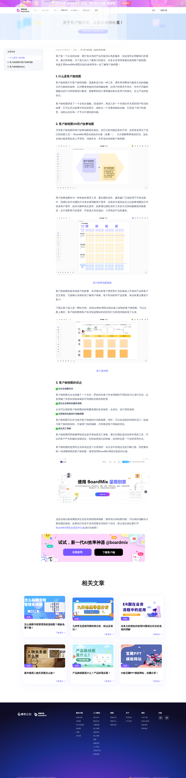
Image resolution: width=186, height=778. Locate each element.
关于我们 (129, 718)
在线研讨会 (97, 747)
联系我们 (129, 714)
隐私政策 (144, 722)
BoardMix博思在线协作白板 (70, 527)
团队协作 (96, 718)
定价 (96, 10)
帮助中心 (113, 718)
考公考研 (96, 733)
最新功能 (113, 722)
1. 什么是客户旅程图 (16, 58)
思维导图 (79, 714)
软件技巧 (96, 714)
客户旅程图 (102, 370)
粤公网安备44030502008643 (138, 775)
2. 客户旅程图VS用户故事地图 (20, 62)
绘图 (75, 50)
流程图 (78, 718)
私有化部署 (145, 718)
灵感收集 (96, 751)
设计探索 (96, 725)
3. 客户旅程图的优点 (16, 67)
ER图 (77, 729)
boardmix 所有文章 (63, 50)
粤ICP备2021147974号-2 (160, 775)
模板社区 (64, 10)
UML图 (78, 733)
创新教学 (96, 729)
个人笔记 (96, 744)
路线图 (78, 725)
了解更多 (60, 633)
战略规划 (96, 740)
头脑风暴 (96, 722)
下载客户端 (108, 552)
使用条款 (144, 725)
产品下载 (144, 714)
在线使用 (77, 552)
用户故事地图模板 (102, 282)
